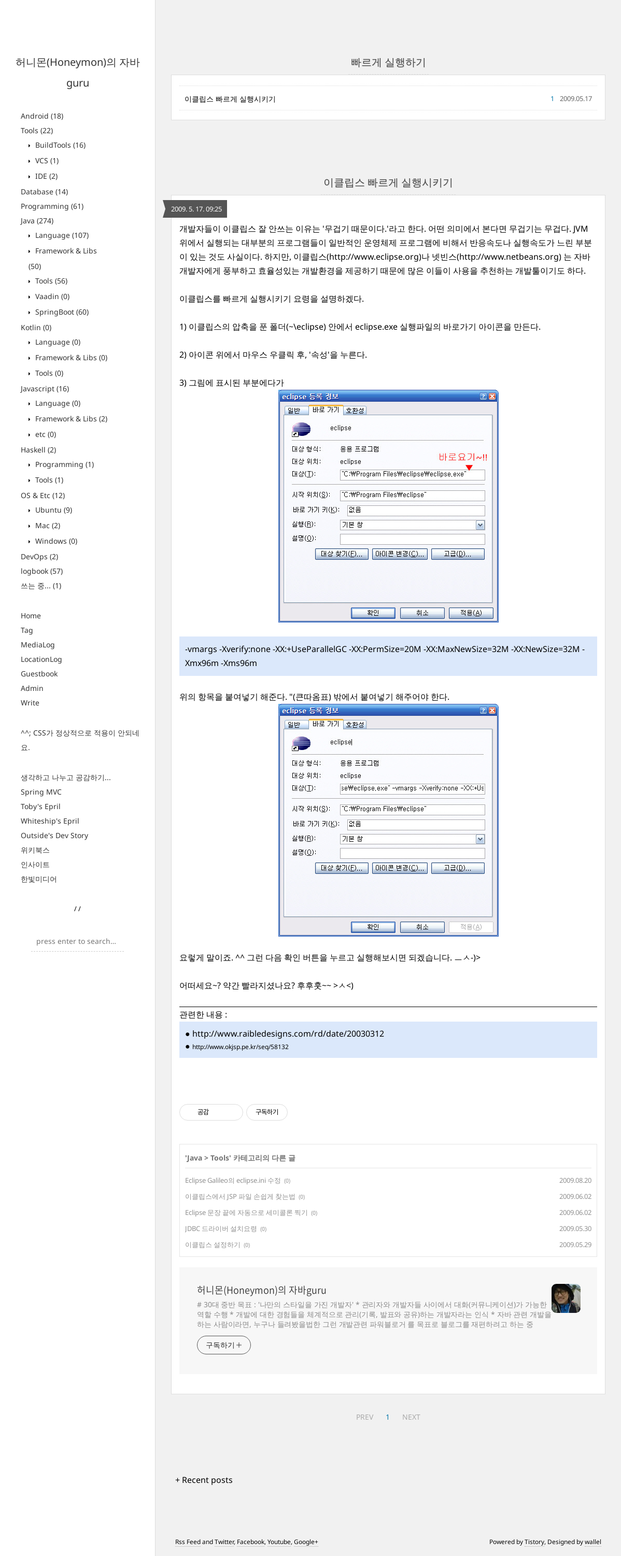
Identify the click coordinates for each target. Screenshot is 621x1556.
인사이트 (35, 864)
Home (31, 615)
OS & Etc (43, 495)
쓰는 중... (41, 585)
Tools (37, 130)
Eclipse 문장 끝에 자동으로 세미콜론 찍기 (246, 1212)
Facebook (250, 1541)
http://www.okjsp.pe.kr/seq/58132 (240, 1046)
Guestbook (39, 673)
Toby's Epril (41, 806)
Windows (55, 541)
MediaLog (38, 644)
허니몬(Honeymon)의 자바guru (262, 1290)
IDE (45, 176)
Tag (27, 630)
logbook (42, 571)
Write (30, 703)
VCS (46, 160)
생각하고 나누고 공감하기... (66, 777)
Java (37, 220)
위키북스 (35, 850)
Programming (52, 206)
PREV (364, 1417)
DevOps (39, 556)
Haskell (38, 450)
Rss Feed (188, 1541)
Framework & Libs (70, 357)
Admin (32, 688)
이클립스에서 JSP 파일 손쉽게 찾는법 (240, 1196)
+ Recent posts (204, 1480)
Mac (46, 525)
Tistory (534, 1541)
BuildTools (59, 145)
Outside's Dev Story (54, 835)
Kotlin (36, 327)
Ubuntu (52, 510)
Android (42, 116)
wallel (593, 1541)
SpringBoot (61, 312)
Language (61, 235)
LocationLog (41, 659)
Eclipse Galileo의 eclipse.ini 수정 (233, 1180)
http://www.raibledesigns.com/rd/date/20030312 (288, 1033)
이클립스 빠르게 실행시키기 (230, 99)
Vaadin (51, 296)
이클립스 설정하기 (213, 1244)
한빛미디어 (39, 879)
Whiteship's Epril (50, 821)
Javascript (45, 388)
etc (44, 434)
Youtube (279, 1541)
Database (44, 191)
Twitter (224, 1541)
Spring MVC (41, 792)
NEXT (411, 1417)
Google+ (306, 1541)
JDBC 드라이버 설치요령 (221, 1228)
